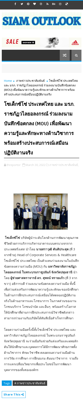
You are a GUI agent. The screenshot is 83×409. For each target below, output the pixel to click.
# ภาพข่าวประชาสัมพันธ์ (29, 383)
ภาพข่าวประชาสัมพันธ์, (64, 165)
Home (8, 81)
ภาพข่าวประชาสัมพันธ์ (30, 81)
